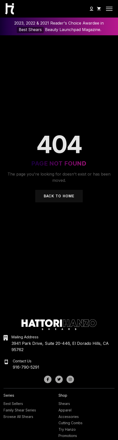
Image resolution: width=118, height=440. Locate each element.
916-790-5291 (26, 367)
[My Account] (91, 9)
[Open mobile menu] (109, 9)
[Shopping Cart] (99, 9)
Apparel (65, 410)
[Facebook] (48, 379)
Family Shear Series (20, 410)
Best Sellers (13, 403)
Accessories (68, 416)
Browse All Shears (18, 416)
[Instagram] (70, 379)
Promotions (67, 435)
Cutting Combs (70, 423)
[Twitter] (59, 379)
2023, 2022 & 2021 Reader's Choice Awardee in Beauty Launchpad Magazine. (59, 27)
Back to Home (59, 196)
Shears (64, 403)
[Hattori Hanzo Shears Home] (8, 9)
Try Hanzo (67, 429)
